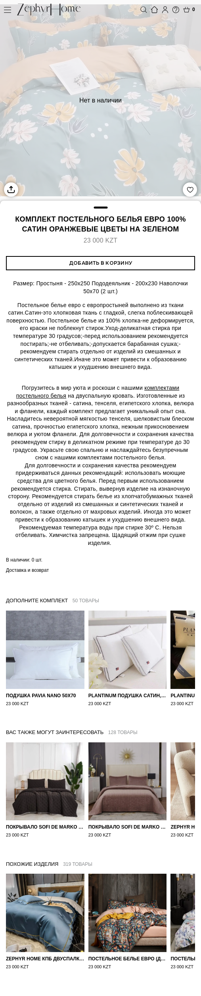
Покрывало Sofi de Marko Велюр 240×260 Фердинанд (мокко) (127, 827)
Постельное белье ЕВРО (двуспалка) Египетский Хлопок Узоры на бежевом (127, 965)
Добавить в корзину (100, 263)
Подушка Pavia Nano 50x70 (41, 695)
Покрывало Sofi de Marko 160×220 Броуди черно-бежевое (45, 827)
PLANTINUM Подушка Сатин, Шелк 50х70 (127, 695)
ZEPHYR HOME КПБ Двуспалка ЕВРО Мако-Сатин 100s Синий (45, 965)
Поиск (143, 9)
